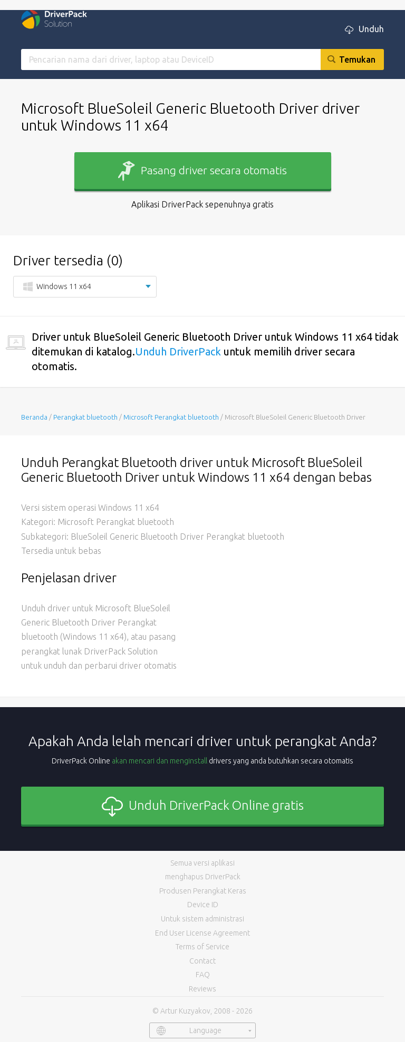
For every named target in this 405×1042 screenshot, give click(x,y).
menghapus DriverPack (202, 876)
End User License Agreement (202, 933)
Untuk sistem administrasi (202, 919)
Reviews (202, 989)
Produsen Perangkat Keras (202, 891)
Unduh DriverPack (178, 351)
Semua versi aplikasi (202, 863)
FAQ (203, 974)
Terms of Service (202, 946)
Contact (202, 961)
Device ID (202, 904)
